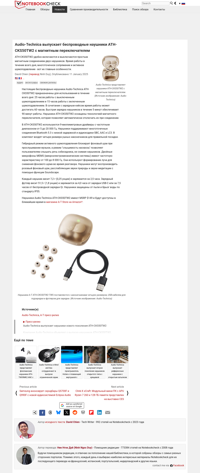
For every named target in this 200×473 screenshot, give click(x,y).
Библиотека (120, 9)
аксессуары (31, 82)
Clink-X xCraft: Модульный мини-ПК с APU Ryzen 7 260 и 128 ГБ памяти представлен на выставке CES (99, 395)
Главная (30, 9)
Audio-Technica (30, 315)
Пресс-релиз (31, 321)
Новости (60, 9)
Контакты (159, 9)
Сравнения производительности (89, 9)
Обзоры (45, 9)
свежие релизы (48, 82)
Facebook (177, 465)
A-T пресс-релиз (49, 315)
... (23, 78)
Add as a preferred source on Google (71, 405)
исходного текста (55, 422)
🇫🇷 (20, 78)
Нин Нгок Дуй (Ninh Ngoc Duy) (74, 447)
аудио (20, 82)
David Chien (73, 422)
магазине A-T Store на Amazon (63, 202)
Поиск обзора (140, 9)
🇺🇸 (16, 78)
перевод (34, 74)
